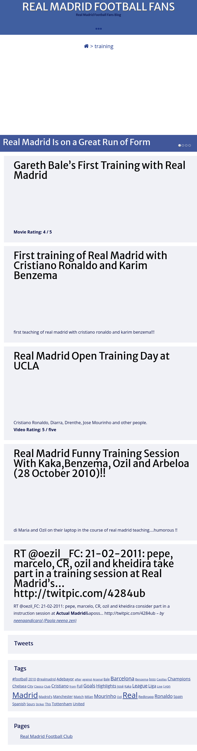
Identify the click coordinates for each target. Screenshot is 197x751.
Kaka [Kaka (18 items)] (128, 686)
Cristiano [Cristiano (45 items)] (60, 686)
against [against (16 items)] (87, 679)
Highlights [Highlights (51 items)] (106, 686)
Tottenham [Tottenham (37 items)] (62, 703)
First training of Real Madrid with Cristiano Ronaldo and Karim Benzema (90, 265)
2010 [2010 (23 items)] (32, 679)
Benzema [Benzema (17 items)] (141, 679)
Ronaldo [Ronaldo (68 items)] (164, 696)
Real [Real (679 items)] (130, 695)
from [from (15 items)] (73, 686)
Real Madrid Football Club (46, 736)
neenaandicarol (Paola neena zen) (45, 620)
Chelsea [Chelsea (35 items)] (19, 686)
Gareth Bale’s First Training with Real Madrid (100, 170)
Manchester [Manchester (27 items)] (63, 696)
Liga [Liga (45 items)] (152, 686)
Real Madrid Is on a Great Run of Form (77, 141)
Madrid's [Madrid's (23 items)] (45, 696)
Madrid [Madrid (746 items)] (25, 695)
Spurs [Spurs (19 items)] (31, 704)
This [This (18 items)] (48, 704)
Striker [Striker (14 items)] (40, 704)
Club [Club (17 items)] (47, 686)
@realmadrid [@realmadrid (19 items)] (46, 679)
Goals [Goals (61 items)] (89, 685)
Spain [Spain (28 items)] (178, 696)
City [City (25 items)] (30, 686)
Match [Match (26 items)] (79, 696)
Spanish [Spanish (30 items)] (19, 703)
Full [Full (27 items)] (79, 686)
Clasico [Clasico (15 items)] (38, 686)
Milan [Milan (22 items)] (89, 696)
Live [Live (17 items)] (159, 686)
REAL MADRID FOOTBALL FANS (98, 6)
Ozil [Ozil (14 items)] (119, 697)
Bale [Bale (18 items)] (107, 679)
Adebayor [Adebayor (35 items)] (65, 678)
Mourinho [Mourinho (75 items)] (105, 696)
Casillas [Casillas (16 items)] (162, 679)
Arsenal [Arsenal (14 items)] (98, 679)
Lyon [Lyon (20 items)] (166, 686)
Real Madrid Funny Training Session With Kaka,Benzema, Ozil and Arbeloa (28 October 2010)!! (101, 463)
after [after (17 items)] (78, 679)
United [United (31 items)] (79, 703)
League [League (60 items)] (139, 685)
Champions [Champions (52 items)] (178, 679)
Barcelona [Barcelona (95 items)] (122, 678)
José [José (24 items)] (120, 686)
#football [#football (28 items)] (19, 678)
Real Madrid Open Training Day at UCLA (92, 361)
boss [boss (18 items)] (152, 679)
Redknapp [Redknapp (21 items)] (146, 697)
